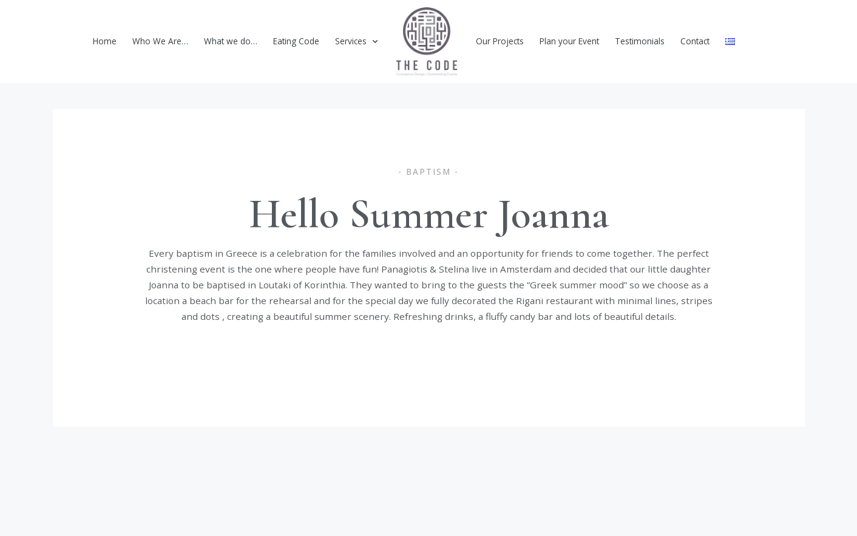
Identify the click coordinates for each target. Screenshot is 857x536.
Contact (695, 41)
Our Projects (500, 41)
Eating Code (296, 41)
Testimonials (640, 41)
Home (105, 41)
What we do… (230, 41)
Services (356, 42)
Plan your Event (569, 41)
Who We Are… (160, 41)
